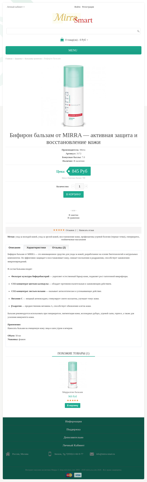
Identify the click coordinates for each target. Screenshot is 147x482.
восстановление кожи (69, 236)
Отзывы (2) (59, 247)
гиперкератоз (133, 236)
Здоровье (18, 58)
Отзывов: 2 (71, 230)
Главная (9, 58)
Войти (77, 7)
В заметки (73, 215)
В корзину (72, 405)
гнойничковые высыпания (73, 239)
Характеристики (36, 247)
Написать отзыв (86, 230)
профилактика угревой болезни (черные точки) (103, 236)
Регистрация (88, 7)
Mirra (82, 149)
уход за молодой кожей (26, 236)
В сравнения (73, 218)
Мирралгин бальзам (72, 392)
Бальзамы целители (33, 58)
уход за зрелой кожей (48, 236)
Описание (14, 247)
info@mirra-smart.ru (105, 454)
